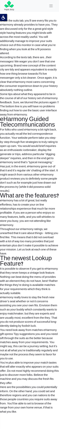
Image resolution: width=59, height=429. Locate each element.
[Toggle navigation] (51, 6)
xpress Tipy (11, 334)
